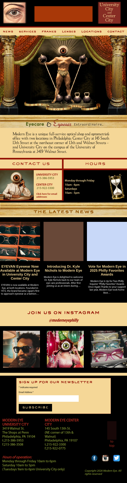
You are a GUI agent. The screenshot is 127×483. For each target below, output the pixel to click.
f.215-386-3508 (12, 444)
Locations (91, 32)
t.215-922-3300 (55, 444)
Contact (115, 32)
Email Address (26, 392)
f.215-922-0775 (55, 448)
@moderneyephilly (63, 320)
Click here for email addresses (46, 195)
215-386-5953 (45, 178)
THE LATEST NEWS (63, 212)
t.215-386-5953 (12, 440)
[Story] (21, 260)
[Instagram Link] (105, 462)
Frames (49, 32)
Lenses (69, 32)
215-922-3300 (45, 188)
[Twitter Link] (116, 462)
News (8, 32)
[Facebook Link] (94, 462)
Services (27, 32)
